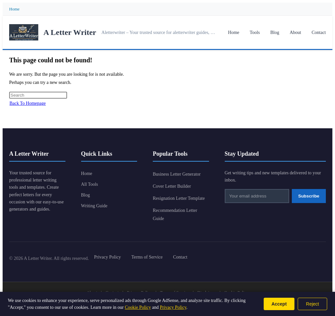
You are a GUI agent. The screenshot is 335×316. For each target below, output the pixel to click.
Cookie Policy (138, 307)
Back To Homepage (27, 103)
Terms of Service (147, 257)
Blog (274, 32)
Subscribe (308, 196)
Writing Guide (94, 205)
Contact (318, 32)
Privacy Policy (107, 257)
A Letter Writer (70, 32)
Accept (279, 304)
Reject (312, 304)
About (295, 32)
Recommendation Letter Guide (175, 214)
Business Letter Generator (177, 174)
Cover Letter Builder (172, 186)
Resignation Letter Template (179, 198)
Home (14, 9)
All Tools (89, 184)
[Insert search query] (38, 95)
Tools (255, 32)
